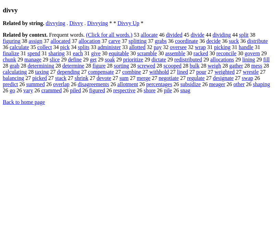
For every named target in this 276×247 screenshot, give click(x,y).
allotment (127, 84)
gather (236, 66)
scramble (147, 53)
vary (28, 90)
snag (185, 90)
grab (14, 66)
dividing (222, 35)
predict (10, 84)
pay (157, 47)
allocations (222, 59)
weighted (225, 72)
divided (174, 35)
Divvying (97, 23)
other (239, 84)
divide (197, 35)
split (244, 35)
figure (99, 66)
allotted (137, 47)
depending (68, 72)
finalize (11, 53)
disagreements (93, 84)
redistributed (188, 59)
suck (234, 41)
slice (55, 59)
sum (124, 78)
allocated (61, 41)
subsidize (190, 84)
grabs (161, 41)
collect (44, 47)
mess (256, 66)
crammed (51, 90)
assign (36, 41)
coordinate (186, 41)
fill (266, 59)
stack (61, 78)
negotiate (169, 78)
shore (150, 90)
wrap (200, 47)
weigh (214, 66)
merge (144, 78)
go (12, 90)
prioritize (133, 59)
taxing (42, 72)
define (75, 59)
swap (247, 78)
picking (222, 47)
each (78, 53)
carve (114, 41)
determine (73, 66)
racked (200, 53)
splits (83, 47)
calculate (19, 47)
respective (124, 90)
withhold (159, 72)
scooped (172, 66)
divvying (55, 23)
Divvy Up (129, 23)
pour (201, 72)
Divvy (76, 23)
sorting (121, 66)
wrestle (251, 72)
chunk (9, 59)
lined (182, 72)
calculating (15, 72)
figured (97, 90)
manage (32, 59)
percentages (159, 84)
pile (168, 90)
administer (109, 47)
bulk (194, 66)
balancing (13, 78)
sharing (56, 53)
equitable (119, 53)
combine (131, 72)
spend (33, 53)
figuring (12, 41)
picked (39, 78)
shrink (81, 78)
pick (65, 47)
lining (248, 59)
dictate (159, 59)
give (96, 53)
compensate (101, 72)
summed (35, 84)
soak (110, 59)
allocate (149, 35)
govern (252, 53)
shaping (261, 84)
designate (223, 78)
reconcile (226, 53)
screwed (146, 66)
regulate (196, 78)
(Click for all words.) (109, 35)
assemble (175, 53)
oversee (178, 47)
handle (246, 47)
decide (213, 41)
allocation (89, 41)
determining (40, 66)
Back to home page (24, 102)
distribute (257, 41)
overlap (61, 84)
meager (217, 84)
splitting (137, 41)
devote (104, 78)
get (93, 59)
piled (75, 90)
